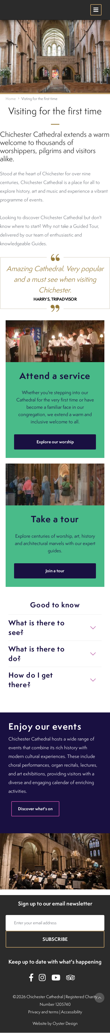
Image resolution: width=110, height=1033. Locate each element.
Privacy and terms (43, 1011)
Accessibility (71, 1011)
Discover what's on (35, 809)
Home (11, 98)
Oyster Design (65, 1023)
